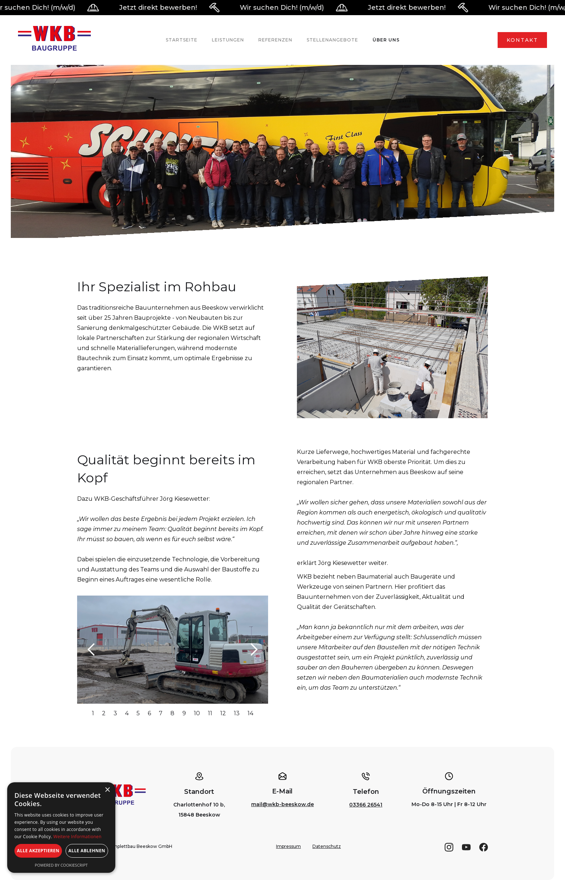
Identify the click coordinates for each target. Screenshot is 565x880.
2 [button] (104, 713)
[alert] (61, 827)
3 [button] (115, 713)
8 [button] (172, 713)
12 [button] (223, 713)
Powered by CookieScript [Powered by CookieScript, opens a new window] (61, 865)
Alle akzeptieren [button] (38, 851)
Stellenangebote (332, 40)
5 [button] (138, 713)
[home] (54, 40)
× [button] (107, 790)
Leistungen (228, 40)
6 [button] (149, 713)
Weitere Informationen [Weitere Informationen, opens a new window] (77, 836)
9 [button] (184, 713)
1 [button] (93, 713)
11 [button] (210, 713)
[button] (91, 650)
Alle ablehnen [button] (86, 851)
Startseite (181, 40)
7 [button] (161, 713)
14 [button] (250, 713)
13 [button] (237, 713)
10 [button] (197, 713)
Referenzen (275, 40)
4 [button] (127, 713)
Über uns (386, 40)
